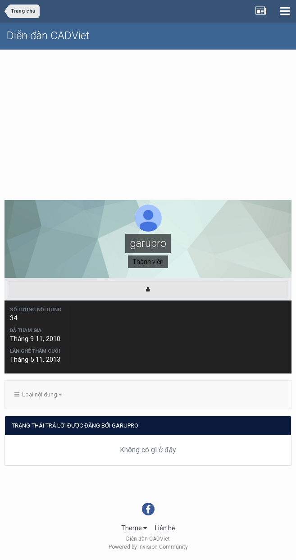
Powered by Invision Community (148, 547)
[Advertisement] (148, 118)
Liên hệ (165, 528)
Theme (134, 528)
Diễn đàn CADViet (48, 35)
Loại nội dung (38, 394)
